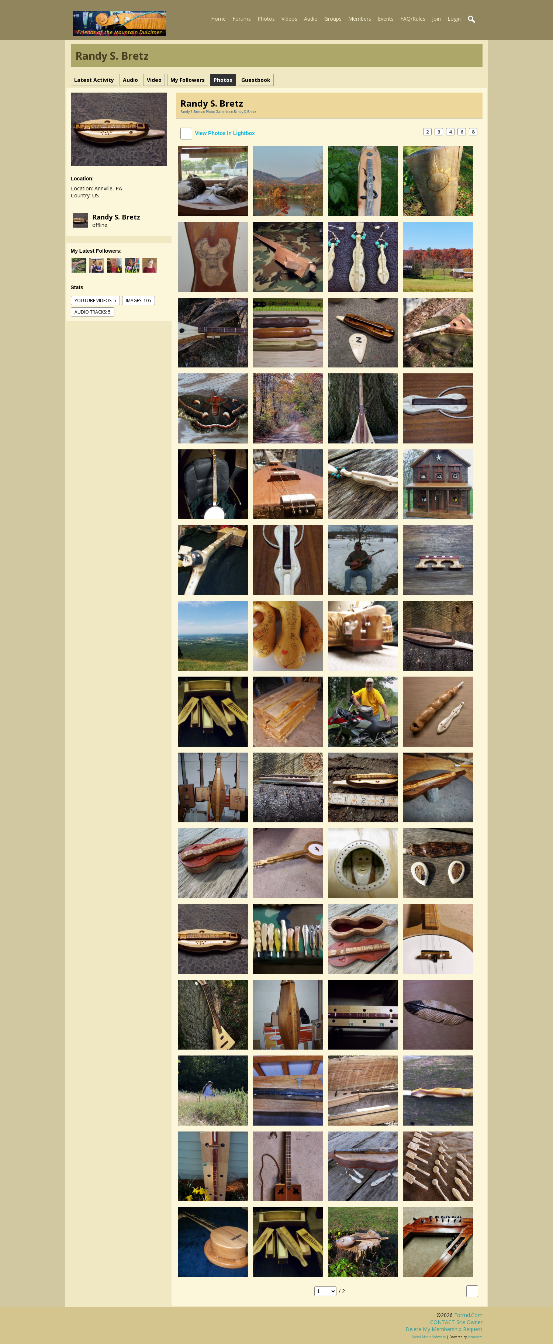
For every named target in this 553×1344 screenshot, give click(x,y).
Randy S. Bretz (116, 217)
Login (454, 18)
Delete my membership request (444, 1329)
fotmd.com (468, 1315)
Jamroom (475, 1336)
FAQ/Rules (412, 18)
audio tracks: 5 (93, 312)
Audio (311, 18)
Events (386, 18)
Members (359, 18)
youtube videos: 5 (95, 300)
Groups (333, 18)
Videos (289, 18)
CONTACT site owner (456, 1322)
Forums (241, 18)
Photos (266, 18)
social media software (429, 1336)
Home (218, 18)
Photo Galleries (218, 111)
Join (436, 18)
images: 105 (138, 300)
